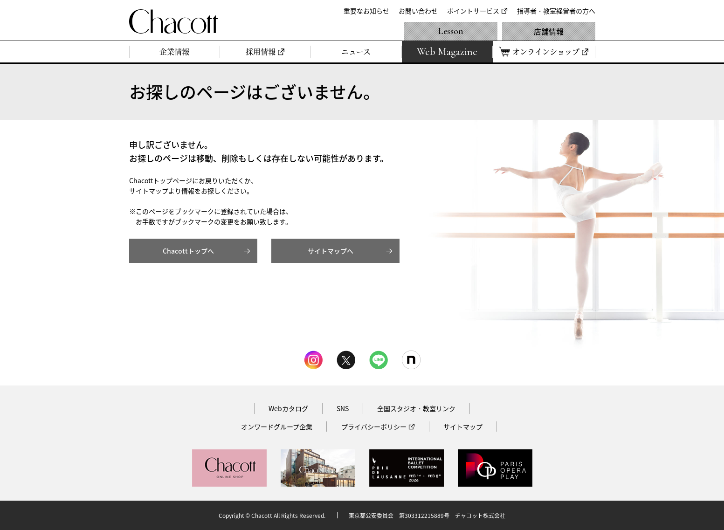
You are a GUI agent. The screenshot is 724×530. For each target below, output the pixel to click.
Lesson (450, 31)
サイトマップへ (330, 250)
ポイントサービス (473, 10)
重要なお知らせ (366, 10)
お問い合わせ (418, 10)
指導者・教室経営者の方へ (556, 10)
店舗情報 (549, 31)
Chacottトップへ (188, 250)
